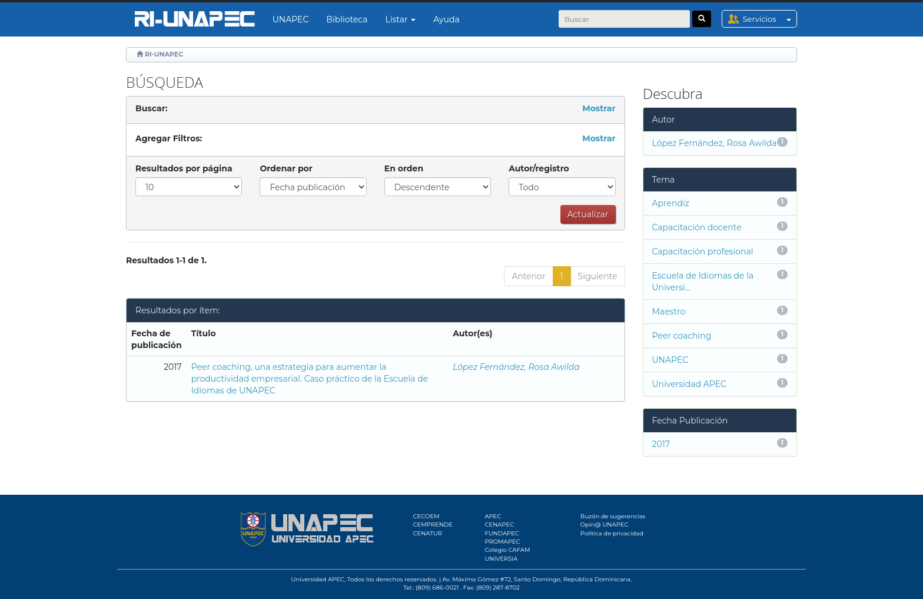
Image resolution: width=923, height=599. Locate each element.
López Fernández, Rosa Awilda (516, 367)
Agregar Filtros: (168, 138)
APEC (492, 516)
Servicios (769, 19)
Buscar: (151, 108)
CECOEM (426, 516)
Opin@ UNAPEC (604, 524)
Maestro (669, 311)
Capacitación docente (697, 227)
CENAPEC (499, 524)
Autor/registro (539, 168)
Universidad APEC (689, 384)
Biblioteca (346, 19)
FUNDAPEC (501, 533)
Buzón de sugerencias (613, 516)
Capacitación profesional (702, 251)
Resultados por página (184, 168)
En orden (403, 168)
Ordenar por (286, 168)
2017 (661, 444)
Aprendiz (670, 203)
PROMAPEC (502, 541)
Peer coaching (682, 335)
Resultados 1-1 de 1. (166, 260)
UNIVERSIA (500, 558)
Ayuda (446, 19)
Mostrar (598, 108)
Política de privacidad (611, 533)
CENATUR (427, 533)
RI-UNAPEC (164, 54)
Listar (401, 19)
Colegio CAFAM (507, 550)
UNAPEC (291, 19)
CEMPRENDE (433, 524)
